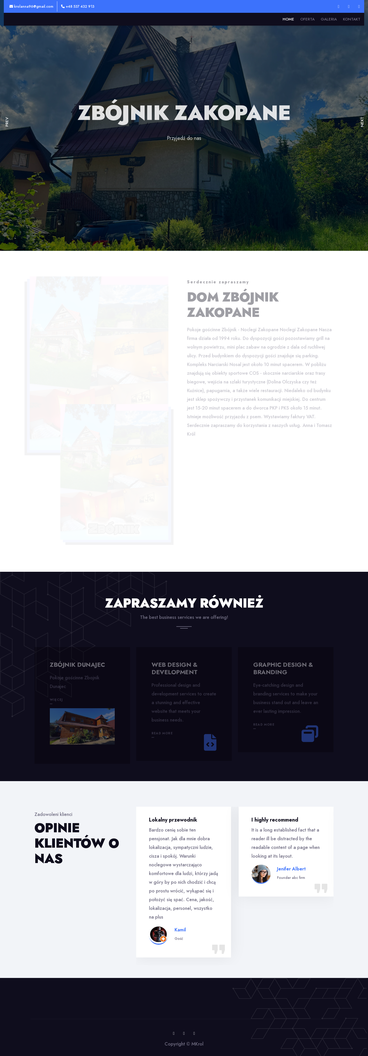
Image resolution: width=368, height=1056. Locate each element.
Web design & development (175, 670)
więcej (56, 701)
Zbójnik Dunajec (77, 666)
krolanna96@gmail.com (31, 6)
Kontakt (351, 19)
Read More (162, 735)
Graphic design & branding (283, 670)
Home (288, 19)
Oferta (307, 19)
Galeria (329, 19)
